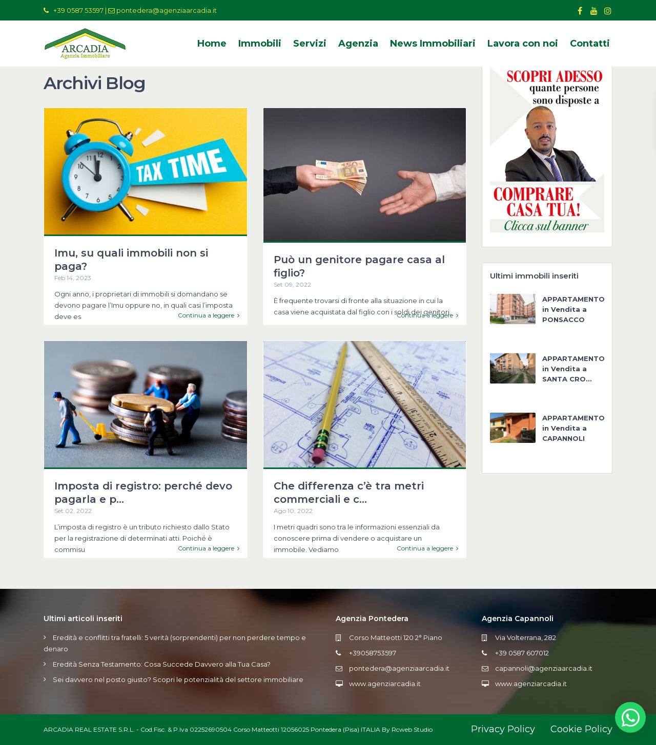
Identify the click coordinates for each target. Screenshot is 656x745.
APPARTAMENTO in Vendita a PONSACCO (573, 309)
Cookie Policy (581, 729)
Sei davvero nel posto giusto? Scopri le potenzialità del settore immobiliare (178, 679)
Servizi (309, 43)
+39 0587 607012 (522, 653)
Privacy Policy (503, 729)
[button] (630, 717)
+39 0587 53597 (78, 10)
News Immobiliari (433, 43)
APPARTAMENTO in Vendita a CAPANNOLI (573, 428)
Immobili (259, 43)
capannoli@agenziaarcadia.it (543, 668)
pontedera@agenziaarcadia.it (166, 10)
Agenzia (358, 43)
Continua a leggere (208, 315)
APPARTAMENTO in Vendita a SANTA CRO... (573, 368)
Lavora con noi (522, 43)
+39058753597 (372, 653)
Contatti (590, 43)
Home (212, 43)
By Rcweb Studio (407, 729)
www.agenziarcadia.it (385, 683)
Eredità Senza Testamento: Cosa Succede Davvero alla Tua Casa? (162, 664)
